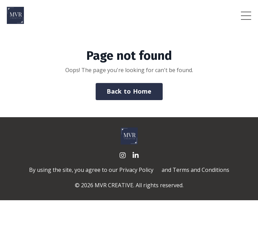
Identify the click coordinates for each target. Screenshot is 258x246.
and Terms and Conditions (195, 170)
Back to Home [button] (129, 91)
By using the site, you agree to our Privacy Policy (91, 170)
